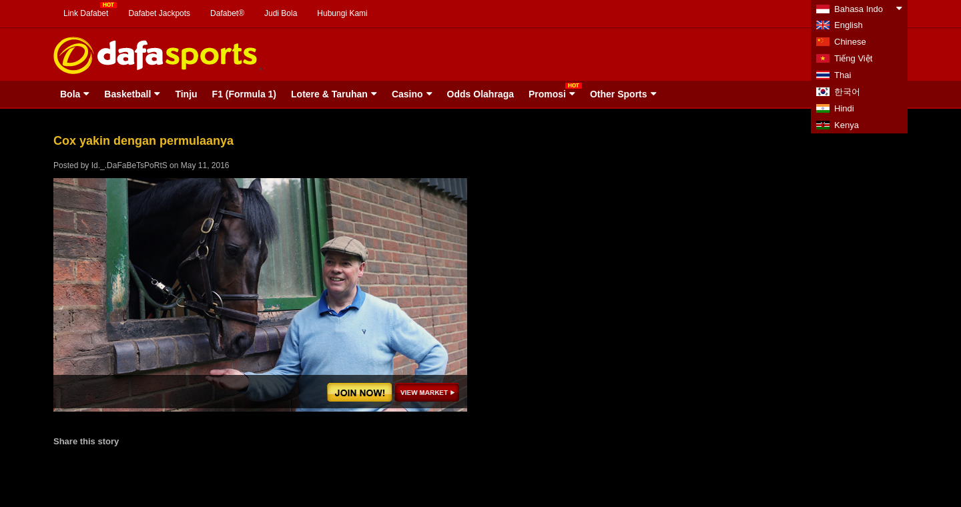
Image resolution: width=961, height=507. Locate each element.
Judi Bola (280, 13)
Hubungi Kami (342, 13)
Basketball (127, 94)
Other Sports (618, 94)
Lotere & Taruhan (329, 94)
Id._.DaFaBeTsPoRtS (129, 165)
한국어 (847, 92)
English (848, 25)
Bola (70, 94)
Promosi (547, 94)
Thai (842, 75)
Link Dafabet (85, 13)
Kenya (846, 125)
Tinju (186, 94)
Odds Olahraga (480, 94)
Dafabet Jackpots (159, 13)
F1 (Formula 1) (244, 94)
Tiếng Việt (853, 58)
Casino (407, 94)
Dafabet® (227, 13)
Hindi (844, 108)
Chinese (850, 42)
